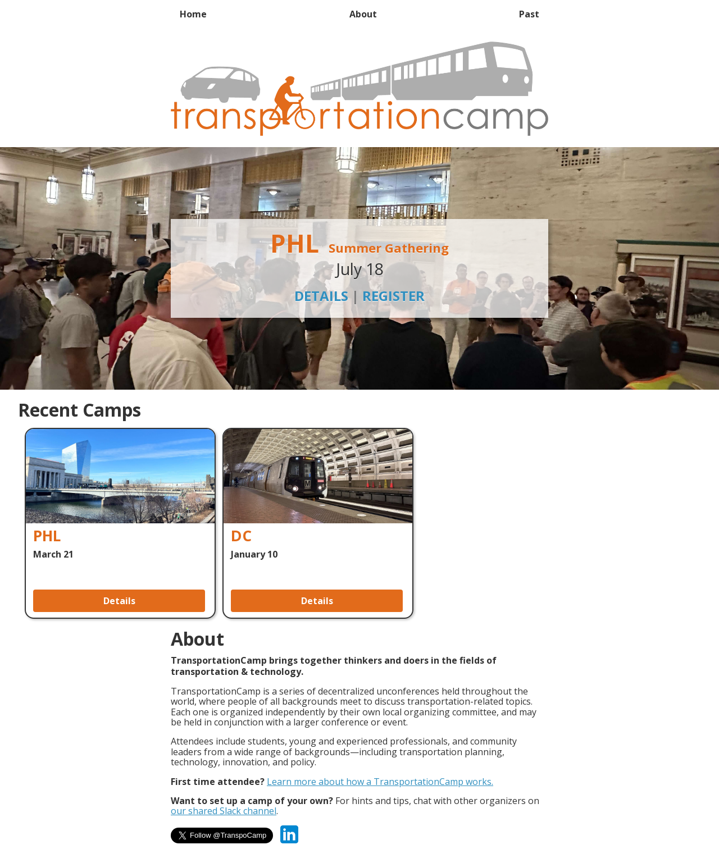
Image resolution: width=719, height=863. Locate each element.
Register (393, 295)
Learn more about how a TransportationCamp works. (380, 781)
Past (529, 14)
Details (321, 295)
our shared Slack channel (223, 811)
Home (193, 14)
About (363, 14)
